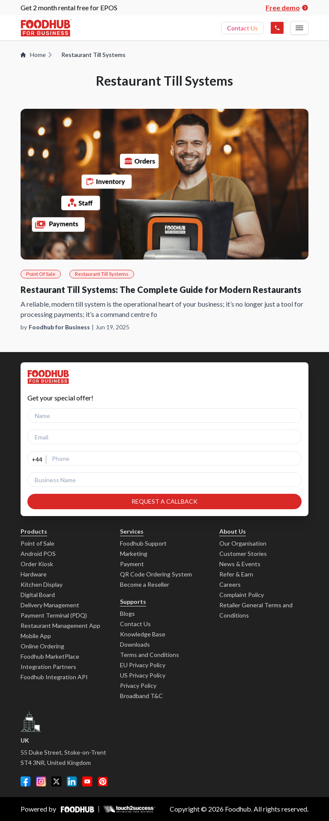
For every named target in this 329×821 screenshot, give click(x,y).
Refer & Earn (236, 574)
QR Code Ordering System (156, 574)
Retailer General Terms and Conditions (256, 610)
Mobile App (36, 635)
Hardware (34, 574)
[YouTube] (87, 781)
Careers (230, 584)
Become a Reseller (144, 584)
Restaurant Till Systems (102, 274)
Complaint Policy (241, 594)
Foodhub (238, 809)
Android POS (38, 553)
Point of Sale (37, 543)
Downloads (135, 644)
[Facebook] (26, 781)
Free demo (287, 7)
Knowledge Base (142, 634)
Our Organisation (242, 543)
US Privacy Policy (142, 675)
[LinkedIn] (72, 781)
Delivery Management (50, 605)
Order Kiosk (37, 563)
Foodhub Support (143, 543)
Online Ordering (42, 646)
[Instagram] (41, 781)
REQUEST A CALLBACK (164, 501)
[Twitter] (56, 781)
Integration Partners (48, 666)
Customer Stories (243, 553)
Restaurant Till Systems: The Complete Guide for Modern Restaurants (161, 289)
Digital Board (38, 594)
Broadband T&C (141, 695)
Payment (132, 563)
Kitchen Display (42, 584)
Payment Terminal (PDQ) (54, 615)
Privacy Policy (138, 685)
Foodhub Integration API (54, 677)
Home (37, 54)
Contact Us (242, 28)
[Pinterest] (103, 781)
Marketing (133, 553)
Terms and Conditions (149, 654)
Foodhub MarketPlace (50, 656)
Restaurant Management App (60, 625)
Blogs (127, 613)
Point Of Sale (40, 274)
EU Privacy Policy (142, 665)
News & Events (239, 563)
